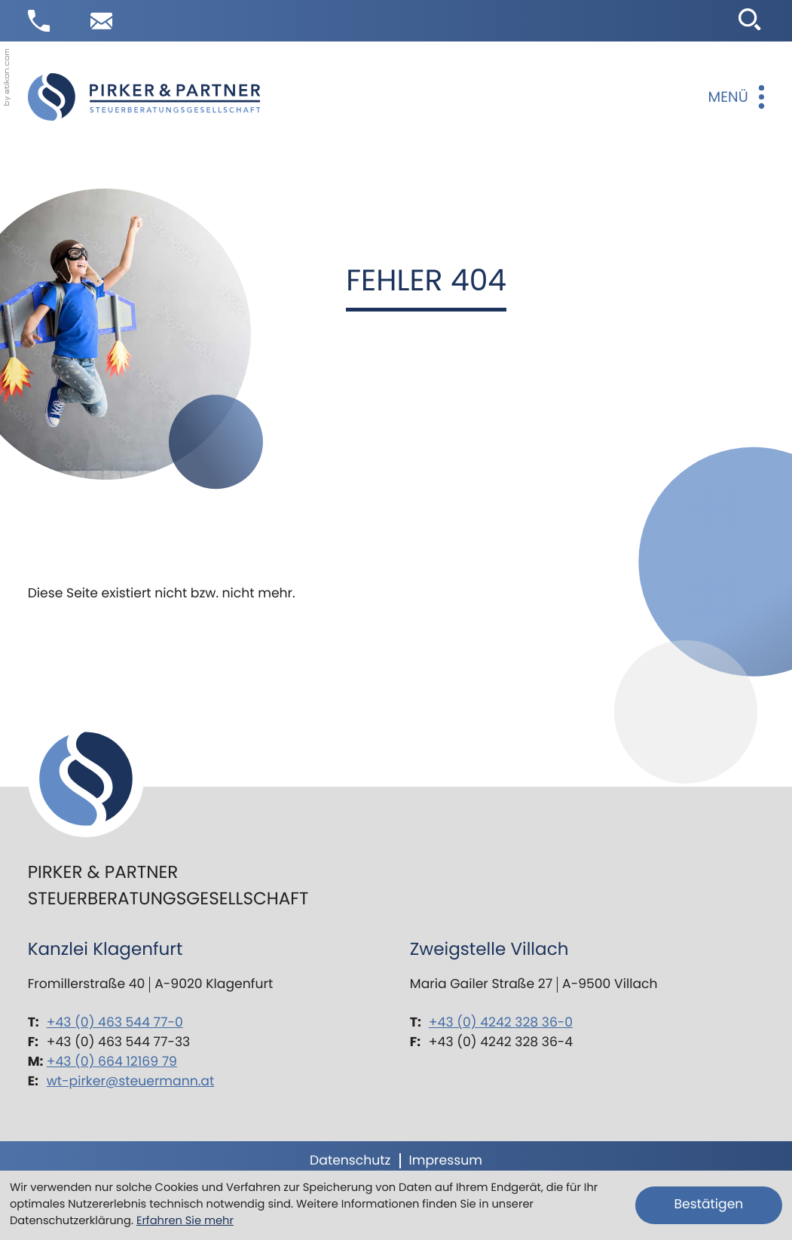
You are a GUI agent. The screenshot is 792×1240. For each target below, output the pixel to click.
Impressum (445, 1161)
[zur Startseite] (144, 97)
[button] (39, 21)
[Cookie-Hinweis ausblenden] (708, 1205)
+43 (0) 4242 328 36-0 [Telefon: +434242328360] (501, 1023)
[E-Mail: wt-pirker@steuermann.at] (101, 21)
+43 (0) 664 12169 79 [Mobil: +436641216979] (112, 1062)
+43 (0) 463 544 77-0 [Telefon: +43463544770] (115, 1023)
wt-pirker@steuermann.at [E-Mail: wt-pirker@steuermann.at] (131, 1082)
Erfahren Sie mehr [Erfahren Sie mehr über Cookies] (185, 1221)
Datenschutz (350, 1161)
